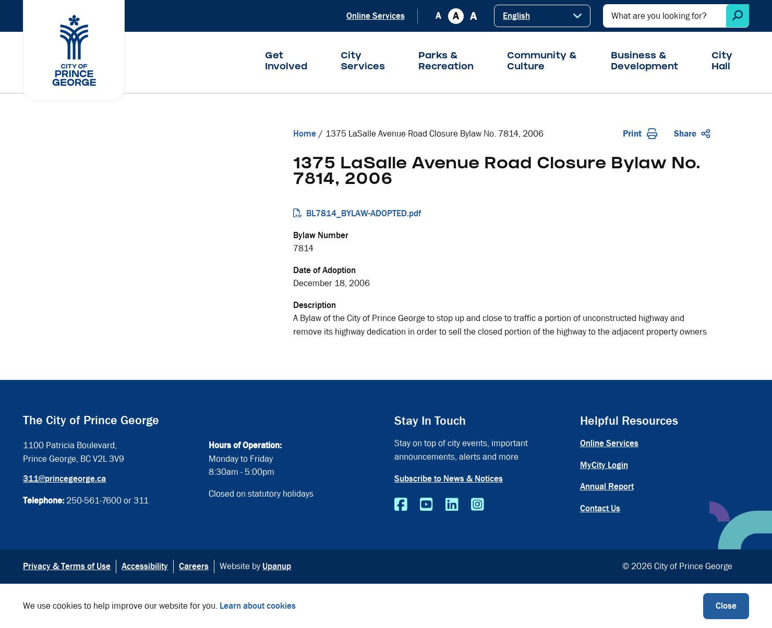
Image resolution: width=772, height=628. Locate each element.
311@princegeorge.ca (64, 478)
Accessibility (145, 566)
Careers (194, 566)
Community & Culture (542, 62)
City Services (363, 62)
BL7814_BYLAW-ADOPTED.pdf (363, 213)
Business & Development (644, 62)
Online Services (375, 15)
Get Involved (286, 62)
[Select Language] (542, 16)
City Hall (721, 62)
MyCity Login (604, 465)
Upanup (276, 566)
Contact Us (600, 508)
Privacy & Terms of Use (67, 566)
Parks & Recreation (446, 62)
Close (726, 605)
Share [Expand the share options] (692, 133)
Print (640, 133)
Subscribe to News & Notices (448, 478)
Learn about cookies (258, 605)
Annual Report (607, 486)
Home (304, 133)
